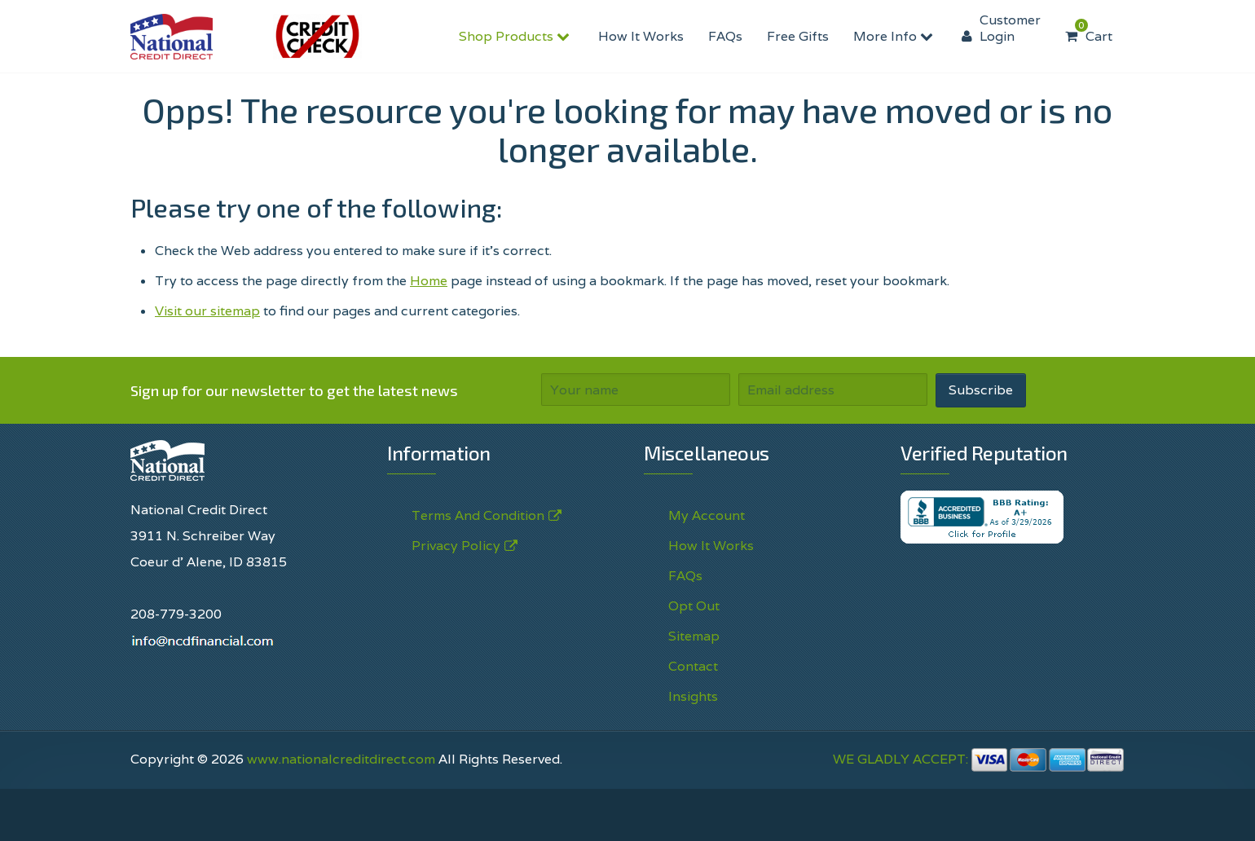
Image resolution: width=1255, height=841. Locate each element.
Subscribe (981, 389)
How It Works (641, 36)
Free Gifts (798, 36)
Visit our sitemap (207, 310)
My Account (706, 515)
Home (428, 280)
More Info (895, 36)
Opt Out (694, 605)
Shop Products (516, 36)
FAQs (725, 36)
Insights (693, 696)
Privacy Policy (456, 546)
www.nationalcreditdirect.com (341, 759)
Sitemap (694, 636)
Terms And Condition (478, 516)
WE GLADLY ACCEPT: (979, 759)
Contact (693, 666)
